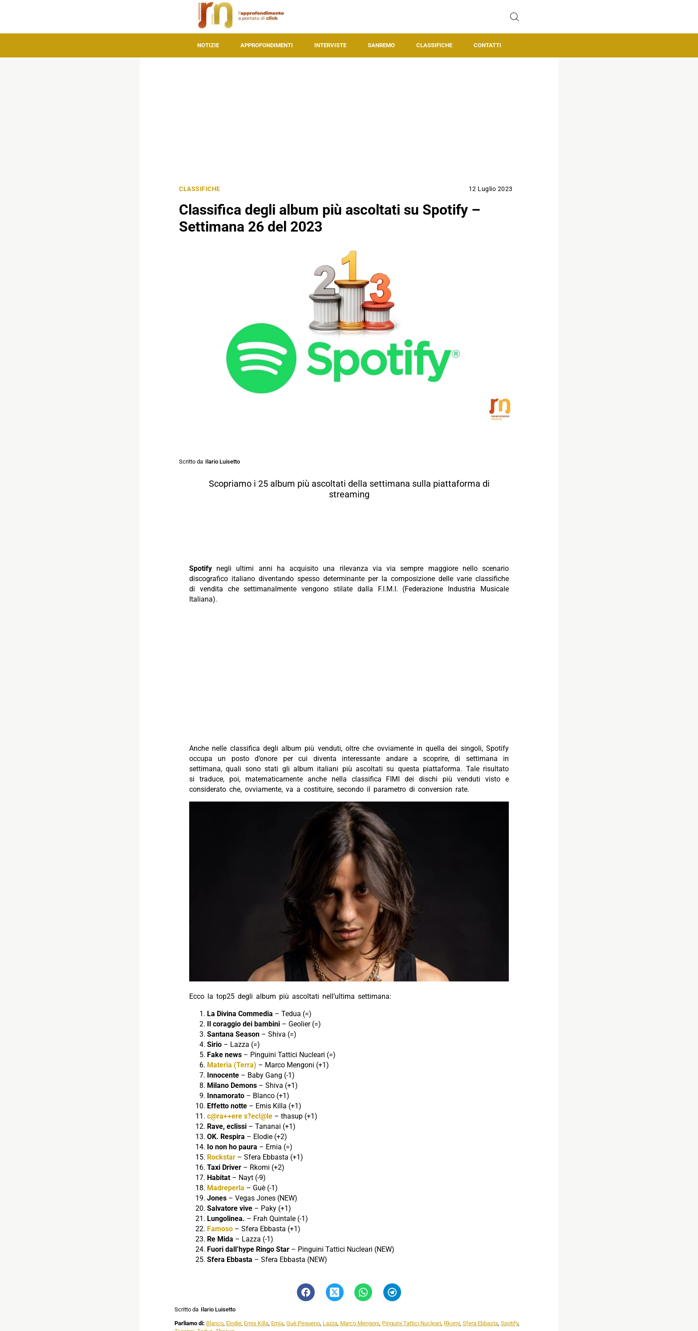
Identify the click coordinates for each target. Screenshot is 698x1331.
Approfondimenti (266, 45)
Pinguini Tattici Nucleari (411, 1323)
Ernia (277, 1323)
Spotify (509, 1323)
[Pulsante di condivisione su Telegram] (392, 1292)
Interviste (330, 45)
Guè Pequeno (303, 1323)
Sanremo (381, 45)
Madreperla (225, 1188)
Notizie (208, 45)
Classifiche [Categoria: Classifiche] (199, 189)
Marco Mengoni (359, 1323)
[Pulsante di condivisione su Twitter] (335, 1292)
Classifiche (434, 45)
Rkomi (452, 1323)
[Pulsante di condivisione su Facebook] (306, 1292)
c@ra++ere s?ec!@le (239, 1116)
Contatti (487, 45)
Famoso (220, 1229)
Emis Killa (256, 1323)
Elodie (233, 1323)
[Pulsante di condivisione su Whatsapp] (363, 1292)
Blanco (214, 1323)
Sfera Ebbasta (480, 1323)
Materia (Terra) (231, 1065)
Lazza (330, 1323)
